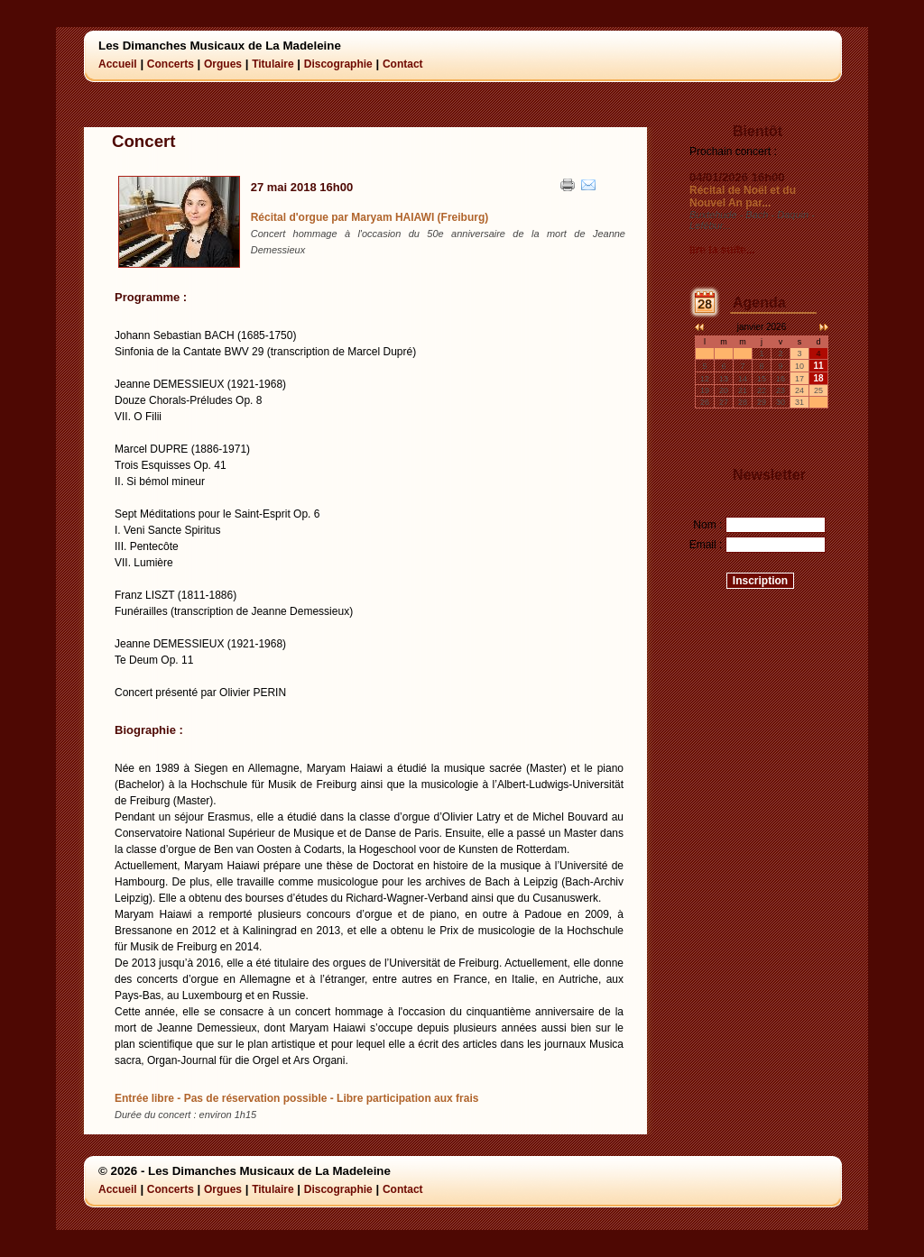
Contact (403, 64)
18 (818, 378)
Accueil (117, 64)
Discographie (338, 64)
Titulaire (272, 64)
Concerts (170, 64)
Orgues (223, 64)
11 (818, 366)
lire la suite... (722, 249)
